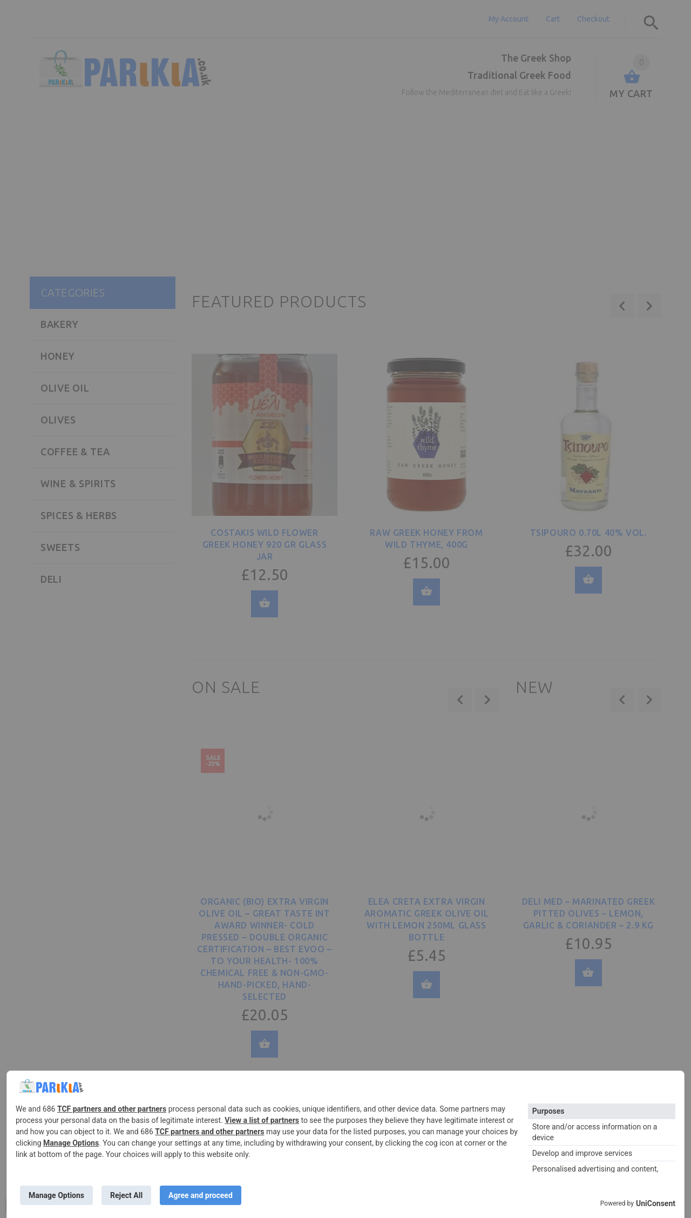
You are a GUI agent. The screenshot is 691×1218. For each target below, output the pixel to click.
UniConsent (655, 1203)
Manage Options (71, 1143)
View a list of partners (262, 1120)
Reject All (126, 1195)
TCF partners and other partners (111, 1109)
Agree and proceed (200, 1195)
